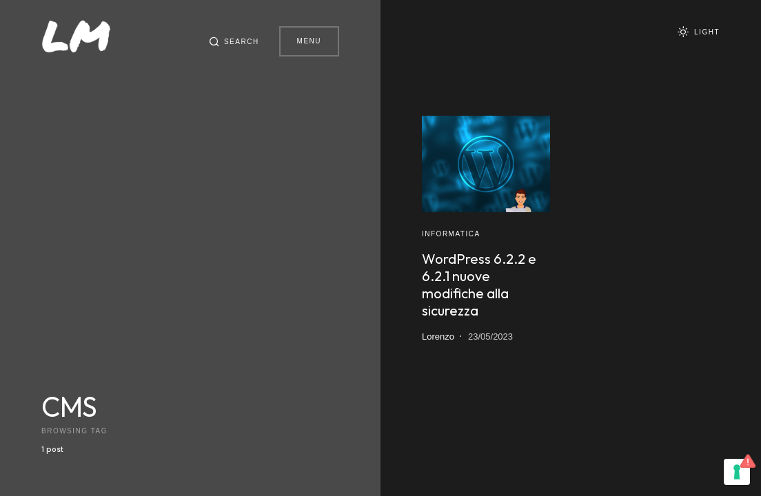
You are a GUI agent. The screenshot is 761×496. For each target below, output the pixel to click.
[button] (231, 41)
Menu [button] (309, 41)
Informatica (451, 234)
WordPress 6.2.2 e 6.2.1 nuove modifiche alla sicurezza (479, 284)
